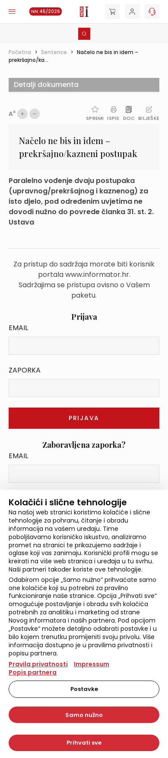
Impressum (91, 664)
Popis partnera (33, 672)
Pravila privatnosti (38, 664)
